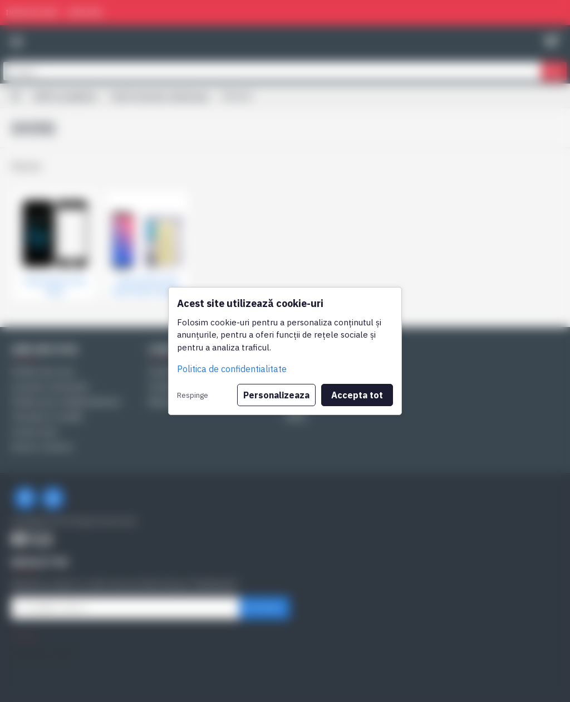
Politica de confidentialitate (232, 368)
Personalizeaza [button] (276, 395)
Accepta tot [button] (357, 395)
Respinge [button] (192, 395)
